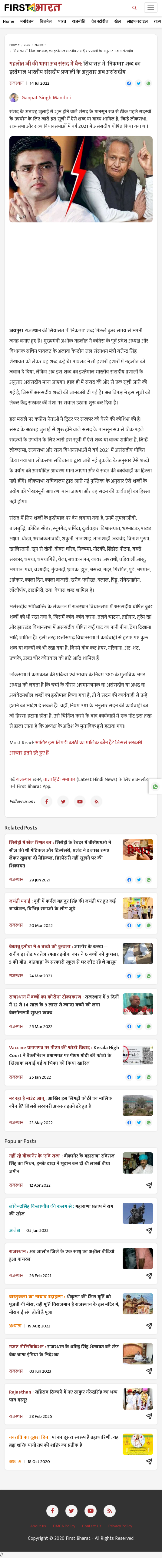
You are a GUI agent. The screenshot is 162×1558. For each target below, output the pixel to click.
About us (38, 1526)
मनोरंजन (27, 21)
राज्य (27, 45)
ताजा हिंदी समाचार (59, 780)
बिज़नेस (46, 21)
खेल (117, 21)
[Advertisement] (81, 270)
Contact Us (92, 1526)
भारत (62, 21)
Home (8, 21)
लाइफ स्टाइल (137, 21)
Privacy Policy (120, 1526)
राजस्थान (41, 45)
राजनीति (78, 21)
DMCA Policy (64, 1526)
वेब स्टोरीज (99, 21)
